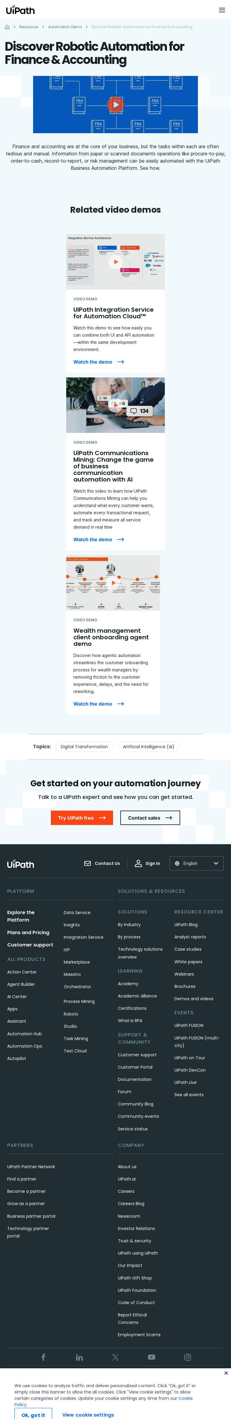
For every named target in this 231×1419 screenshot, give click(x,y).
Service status (133, 1129)
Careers (126, 1191)
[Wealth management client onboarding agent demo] (113, 635)
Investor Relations (136, 1229)
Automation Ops (24, 1046)
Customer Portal (135, 1067)
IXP (67, 950)
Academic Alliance (137, 996)
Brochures (185, 986)
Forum (124, 1092)
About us (127, 1167)
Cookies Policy (146, 1377)
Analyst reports (190, 937)
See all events (189, 1095)
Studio (70, 1026)
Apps (12, 1009)
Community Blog (135, 1104)
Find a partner (21, 1179)
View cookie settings (188, 1377)
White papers (188, 962)
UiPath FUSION (188, 1025)
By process (129, 937)
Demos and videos (194, 999)
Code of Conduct (136, 1303)
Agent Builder (21, 984)
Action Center (22, 972)
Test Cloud (75, 1051)
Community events (138, 1116)
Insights (72, 925)
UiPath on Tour (189, 1058)
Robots (71, 1014)
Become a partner (26, 1191)
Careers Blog (131, 1204)
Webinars (184, 974)
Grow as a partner (26, 1204)
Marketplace (77, 962)
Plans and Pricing (28, 932)
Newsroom (129, 1216)
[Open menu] (222, 10)
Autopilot (16, 1058)
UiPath (185, 1082)
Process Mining (79, 1001)
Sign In (147, 863)
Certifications (132, 1008)
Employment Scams (139, 1335)
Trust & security (134, 1241)
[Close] (226, 1385)
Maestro (72, 974)
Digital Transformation (84, 747)
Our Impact (130, 1265)
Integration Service (83, 937)
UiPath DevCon (190, 1070)
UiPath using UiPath (138, 1253)
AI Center (17, 997)
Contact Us (102, 863)
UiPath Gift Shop (135, 1278)
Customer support (30, 944)
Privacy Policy (109, 1377)
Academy (128, 984)
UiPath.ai (127, 1179)
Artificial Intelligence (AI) (148, 747)
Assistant (16, 1021)
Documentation (135, 1079)
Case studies (188, 949)
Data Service (77, 913)
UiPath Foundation (137, 1290)
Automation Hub (24, 1034)
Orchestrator (77, 987)
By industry (129, 925)
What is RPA (130, 1021)
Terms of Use (75, 1377)
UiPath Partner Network (31, 1167)
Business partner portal (31, 1216)
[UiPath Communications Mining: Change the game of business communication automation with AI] (115, 463)
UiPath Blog (186, 925)
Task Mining (76, 1039)
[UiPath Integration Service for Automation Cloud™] (115, 303)
